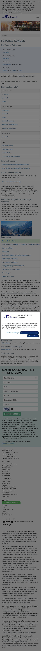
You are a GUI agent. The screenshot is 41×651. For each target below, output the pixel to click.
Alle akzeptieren (33, 336)
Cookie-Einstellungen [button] (13, 333)
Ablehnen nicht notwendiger (29, 333)
